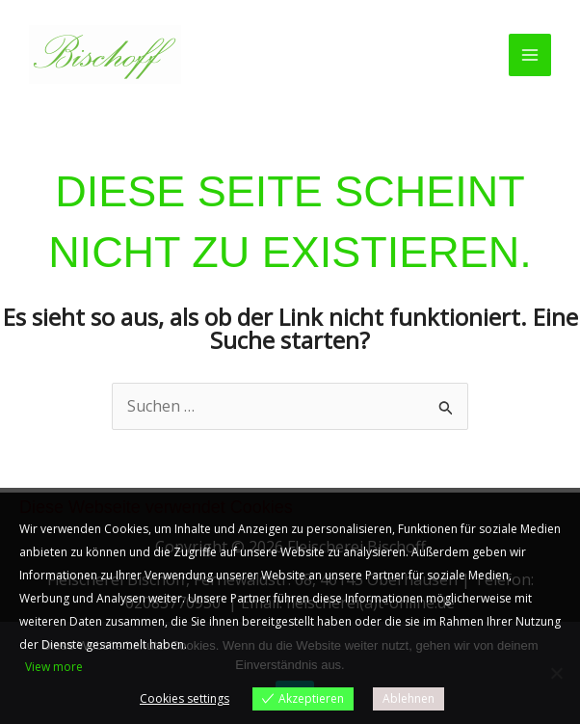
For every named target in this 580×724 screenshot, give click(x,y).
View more (54, 666)
